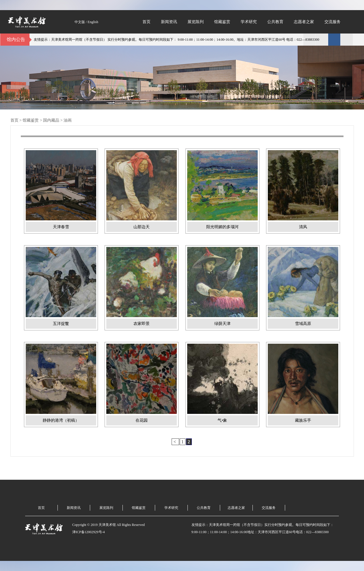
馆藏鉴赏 (222, 22)
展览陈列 (195, 22)
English (93, 22)
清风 (303, 227)
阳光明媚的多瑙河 (222, 227)
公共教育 (275, 22)
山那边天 (141, 227)
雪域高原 (303, 323)
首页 (146, 22)
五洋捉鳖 (61, 323)
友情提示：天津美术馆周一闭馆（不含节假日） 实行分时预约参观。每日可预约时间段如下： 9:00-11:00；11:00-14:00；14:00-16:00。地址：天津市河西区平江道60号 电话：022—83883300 (177, 40)
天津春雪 (61, 227)
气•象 (222, 420)
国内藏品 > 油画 (57, 120)
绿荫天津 (222, 323)
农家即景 (141, 323)
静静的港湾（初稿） (61, 420)
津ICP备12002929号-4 (88, 532)
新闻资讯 (169, 22)
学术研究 (249, 22)
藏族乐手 (303, 420)
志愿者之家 (304, 22)
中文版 (80, 22)
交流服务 (332, 22)
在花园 (141, 420)
